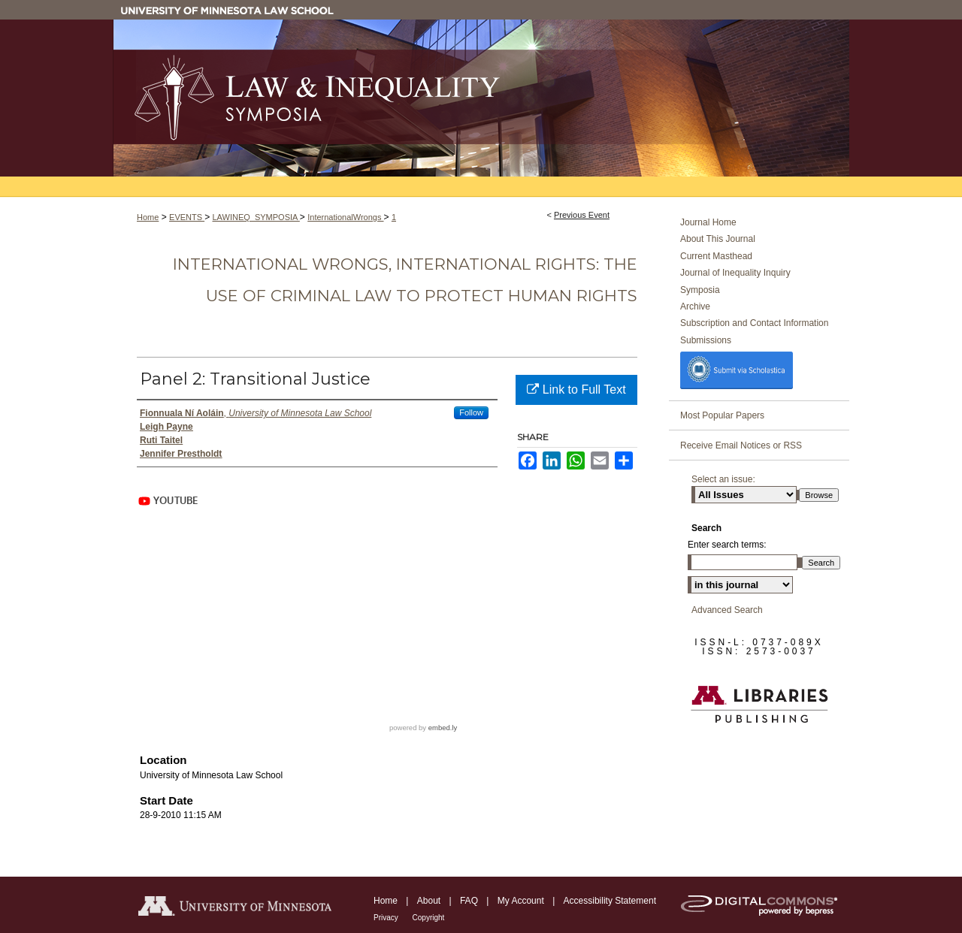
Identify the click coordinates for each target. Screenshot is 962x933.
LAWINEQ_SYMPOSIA (255, 217)
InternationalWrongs (345, 217)
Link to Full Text (576, 389)
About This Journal (717, 239)
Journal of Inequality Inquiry (735, 272)
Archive (695, 306)
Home (148, 217)
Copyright (429, 917)
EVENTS (186, 217)
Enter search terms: (727, 544)
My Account (522, 900)
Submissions (705, 340)
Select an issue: (723, 479)
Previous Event (582, 214)
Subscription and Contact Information (754, 323)
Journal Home (708, 222)
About (430, 900)
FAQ (470, 900)
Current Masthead (716, 256)
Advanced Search (727, 610)
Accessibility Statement (610, 900)
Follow (471, 412)
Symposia (700, 290)
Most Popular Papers (722, 415)
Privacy (387, 917)
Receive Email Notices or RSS (741, 445)
